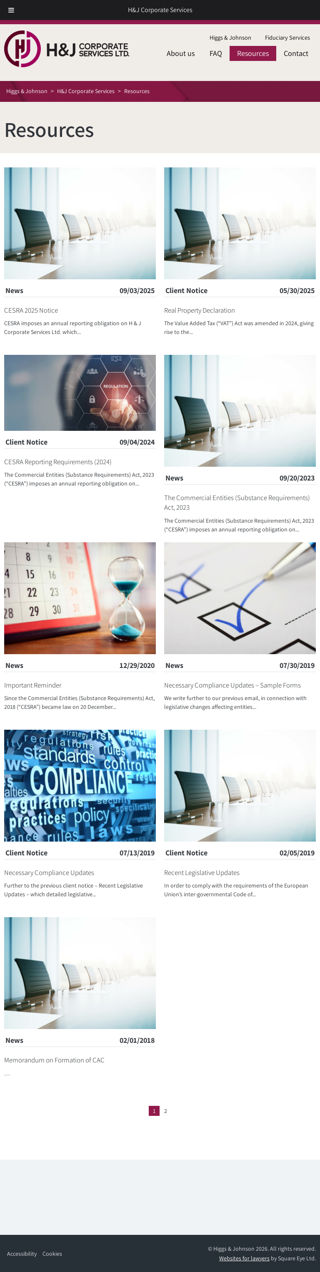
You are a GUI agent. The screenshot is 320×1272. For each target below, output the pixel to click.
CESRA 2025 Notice (31, 310)
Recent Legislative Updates (202, 872)
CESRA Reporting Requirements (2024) (58, 461)
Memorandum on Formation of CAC (54, 1060)
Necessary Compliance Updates (49, 872)
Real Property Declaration (199, 310)
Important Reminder (32, 685)
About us (181, 53)
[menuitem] (230, 38)
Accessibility (22, 1253)
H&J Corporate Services (160, 9)
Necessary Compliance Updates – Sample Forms (232, 685)
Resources (253, 53)
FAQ (216, 53)
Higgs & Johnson (230, 37)
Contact (296, 53)
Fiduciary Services (287, 37)
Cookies (52, 1253)
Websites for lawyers (244, 1258)
